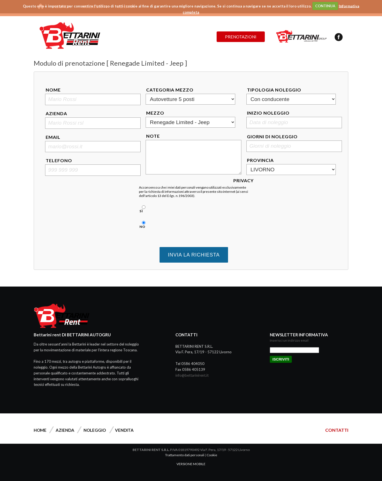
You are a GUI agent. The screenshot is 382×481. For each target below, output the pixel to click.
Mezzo (155, 112)
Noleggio (95, 430)
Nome (53, 89)
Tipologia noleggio (274, 89)
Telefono (59, 160)
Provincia (260, 160)
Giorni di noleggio (272, 136)
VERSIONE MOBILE (191, 464)
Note (153, 136)
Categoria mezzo (170, 89)
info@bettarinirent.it (192, 375)
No (142, 225)
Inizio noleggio (268, 112)
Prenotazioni (240, 36)
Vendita (124, 430)
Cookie (212, 455)
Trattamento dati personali (184, 455)
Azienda (56, 113)
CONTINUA (325, 6)
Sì (142, 209)
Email (53, 137)
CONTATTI (336, 430)
